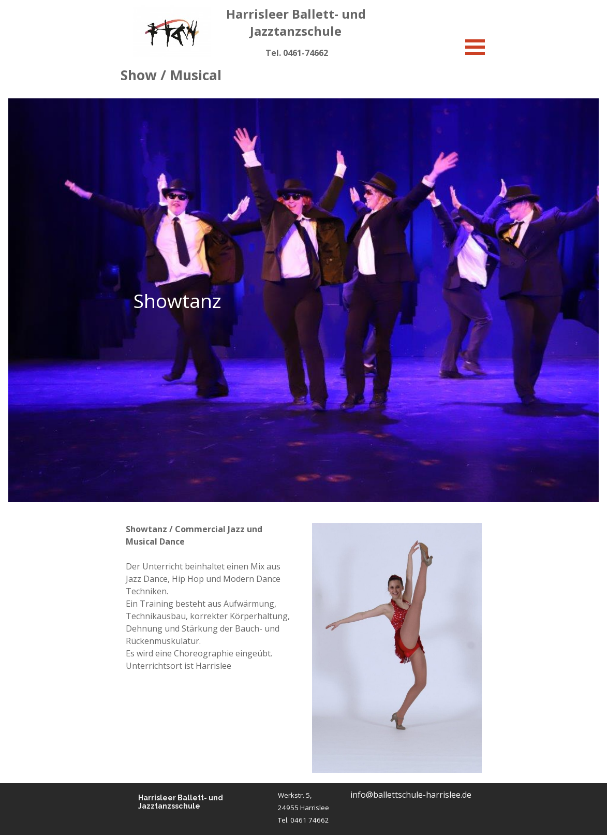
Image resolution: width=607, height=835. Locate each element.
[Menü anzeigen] (475, 47)
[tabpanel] (296, 53)
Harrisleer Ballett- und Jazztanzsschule (181, 802)
